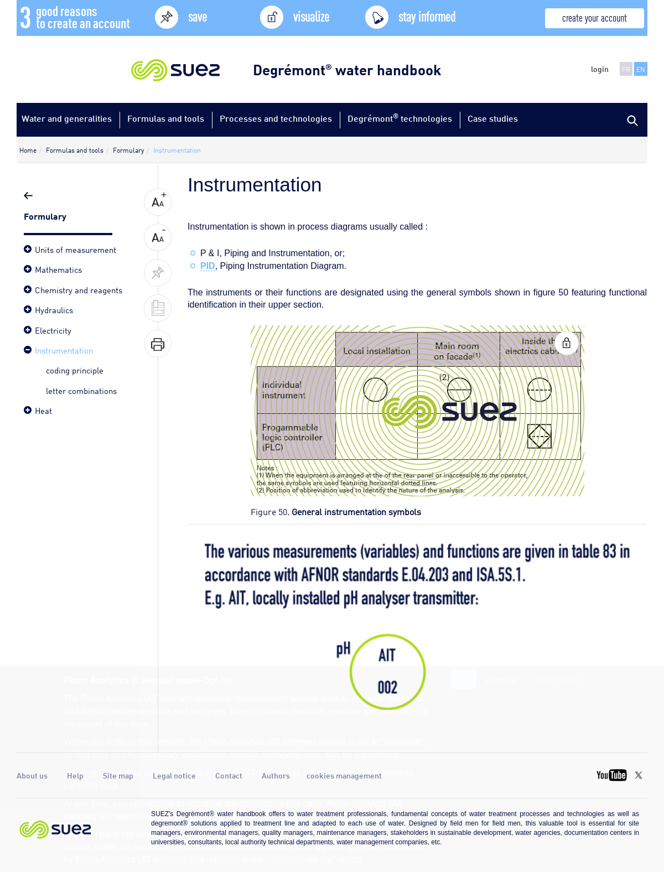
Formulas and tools (165, 118)
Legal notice (174, 775)
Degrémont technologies (399, 117)
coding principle (74, 369)
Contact (228, 775)
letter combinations (81, 390)
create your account (594, 17)
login (600, 68)
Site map (118, 775)
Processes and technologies (276, 118)
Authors (276, 775)
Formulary (46, 215)
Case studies (493, 118)
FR (626, 69)
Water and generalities (67, 118)
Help (75, 775)
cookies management (344, 775)
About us (32, 775)
